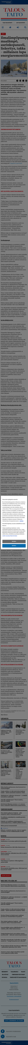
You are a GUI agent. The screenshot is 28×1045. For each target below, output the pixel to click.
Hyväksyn (14, 545)
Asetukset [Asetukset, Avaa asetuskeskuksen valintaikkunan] (14, 541)
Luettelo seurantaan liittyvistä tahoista (9, 536)
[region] (14, 522)
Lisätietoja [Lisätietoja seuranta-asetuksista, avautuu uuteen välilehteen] (21, 521)
